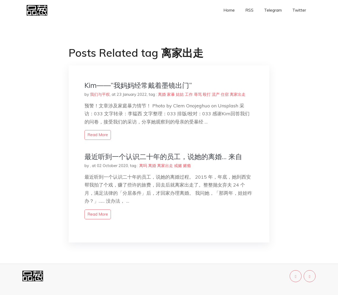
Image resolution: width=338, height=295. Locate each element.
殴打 (207, 94)
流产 (216, 94)
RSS (249, 10)
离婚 (162, 94)
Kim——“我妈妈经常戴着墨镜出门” (138, 85)
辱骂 (198, 94)
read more (97, 134)
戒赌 (178, 165)
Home (229, 10)
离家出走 (238, 94)
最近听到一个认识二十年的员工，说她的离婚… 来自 (163, 156)
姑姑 (180, 94)
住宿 (225, 94)
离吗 (143, 165)
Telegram (273, 10)
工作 (189, 94)
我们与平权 (100, 94)
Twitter (299, 10)
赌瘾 (187, 165)
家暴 (171, 94)
